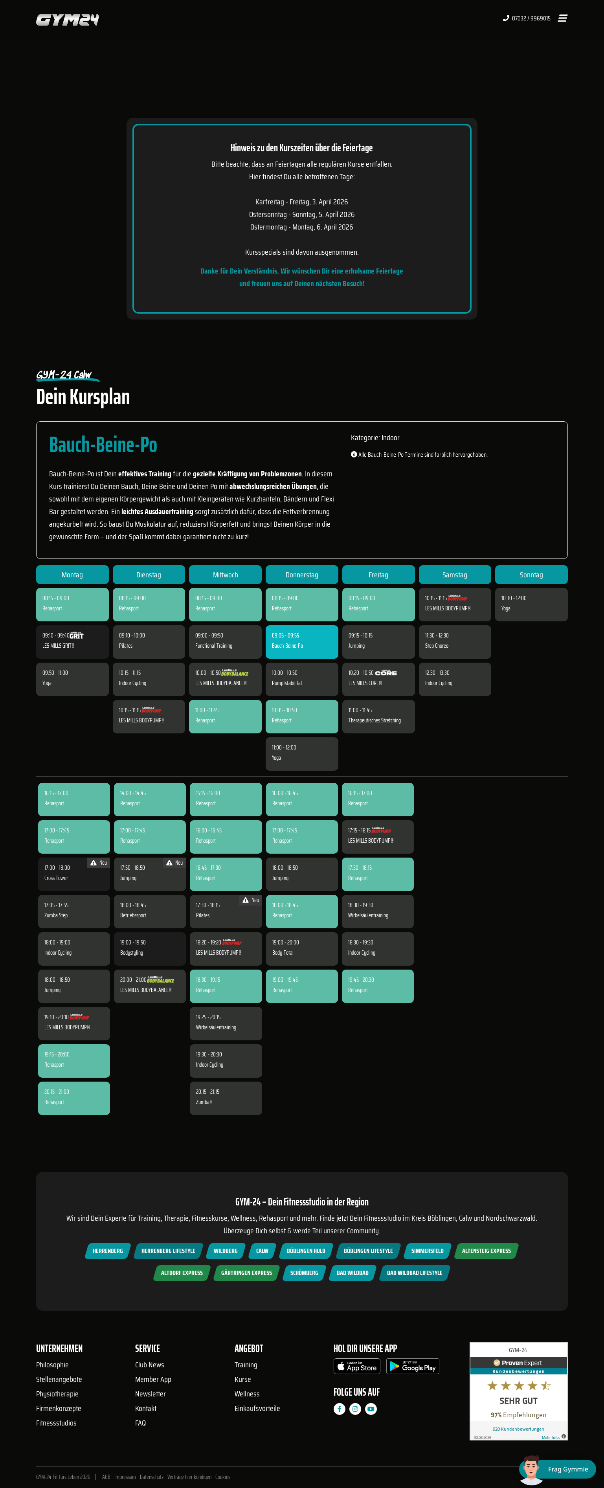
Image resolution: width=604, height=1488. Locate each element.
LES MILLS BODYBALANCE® (221, 683)
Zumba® (204, 1102)
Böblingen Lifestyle (368, 1251)
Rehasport (52, 608)
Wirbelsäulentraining (216, 1027)
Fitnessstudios (56, 1422)
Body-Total (283, 952)
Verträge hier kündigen (189, 1477)
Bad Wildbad (353, 1273)
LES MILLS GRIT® (58, 645)
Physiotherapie (57, 1393)
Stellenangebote (59, 1379)
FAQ (140, 1422)
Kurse (243, 1379)
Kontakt (145, 1408)
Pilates (125, 645)
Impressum (125, 1477)
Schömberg (304, 1273)
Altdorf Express (182, 1273)
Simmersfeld (427, 1251)
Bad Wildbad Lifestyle (414, 1273)
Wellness (247, 1393)
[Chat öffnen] (557, 1469)
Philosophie (52, 1364)
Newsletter (150, 1393)
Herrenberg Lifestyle (168, 1251)
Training (246, 1364)
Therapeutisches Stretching (375, 720)
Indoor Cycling (132, 683)
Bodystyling (131, 952)
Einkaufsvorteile (257, 1408)
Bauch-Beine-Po (287, 645)
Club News (149, 1364)
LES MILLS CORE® (365, 683)
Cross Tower (56, 878)
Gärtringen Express (246, 1273)
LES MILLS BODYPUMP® (142, 720)
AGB (106, 1477)
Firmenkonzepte (58, 1408)
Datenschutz (151, 1477)
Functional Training (213, 645)
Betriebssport (133, 915)
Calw (262, 1251)
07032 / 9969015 (527, 18)
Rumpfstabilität (287, 683)
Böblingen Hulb (306, 1251)
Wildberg (226, 1251)
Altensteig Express (486, 1251)
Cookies (222, 1477)
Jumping (357, 645)
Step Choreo (436, 645)
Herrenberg (108, 1251)
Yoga (46, 683)
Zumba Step (56, 915)
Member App (153, 1379)
